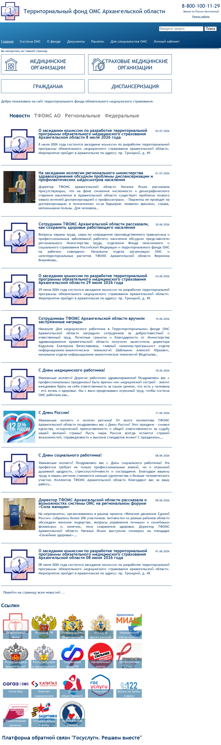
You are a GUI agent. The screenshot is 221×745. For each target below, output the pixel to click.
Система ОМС (30, 41)
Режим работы (201, 16)
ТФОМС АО (47, 115)
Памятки (97, 41)
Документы (76, 41)
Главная (7, 41)
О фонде (54, 41)
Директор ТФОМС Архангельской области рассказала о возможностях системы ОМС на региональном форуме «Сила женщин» (93, 503)
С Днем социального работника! (70, 455)
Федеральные (122, 115)
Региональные (82, 115)
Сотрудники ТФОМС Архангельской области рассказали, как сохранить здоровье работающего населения (94, 226)
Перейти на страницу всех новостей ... (34, 592)
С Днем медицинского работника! (72, 370)
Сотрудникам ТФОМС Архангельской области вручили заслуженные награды (92, 320)
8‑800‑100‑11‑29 (201, 6)
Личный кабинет (166, 41)
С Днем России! (54, 412)
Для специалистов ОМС (128, 41)
